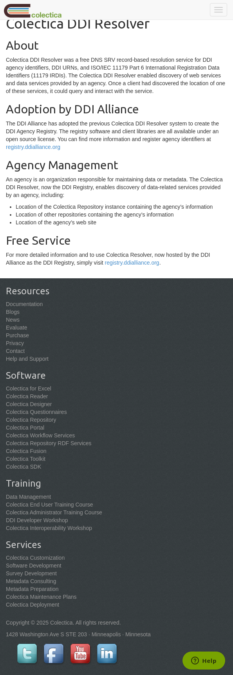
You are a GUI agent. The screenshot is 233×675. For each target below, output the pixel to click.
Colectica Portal (25, 427)
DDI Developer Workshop (37, 520)
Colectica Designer (29, 404)
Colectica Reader (27, 396)
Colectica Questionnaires (36, 412)
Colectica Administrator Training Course (54, 512)
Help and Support (27, 359)
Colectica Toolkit (25, 459)
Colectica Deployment (32, 605)
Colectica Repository (31, 420)
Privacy (15, 343)
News (13, 320)
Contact (15, 351)
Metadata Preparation (32, 589)
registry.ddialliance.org (33, 147)
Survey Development (31, 573)
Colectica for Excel (28, 388)
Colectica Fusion (26, 451)
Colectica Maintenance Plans (41, 597)
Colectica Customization (35, 558)
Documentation (24, 304)
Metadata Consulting (31, 581)
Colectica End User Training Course (49, 504)
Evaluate (16, 327)
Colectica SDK (23, 467)
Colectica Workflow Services (40, 435)
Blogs (13, 312)
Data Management (28, 497)
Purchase (17, 335)
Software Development (33, 565)
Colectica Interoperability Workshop (49, 528)
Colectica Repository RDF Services (49, 443)
